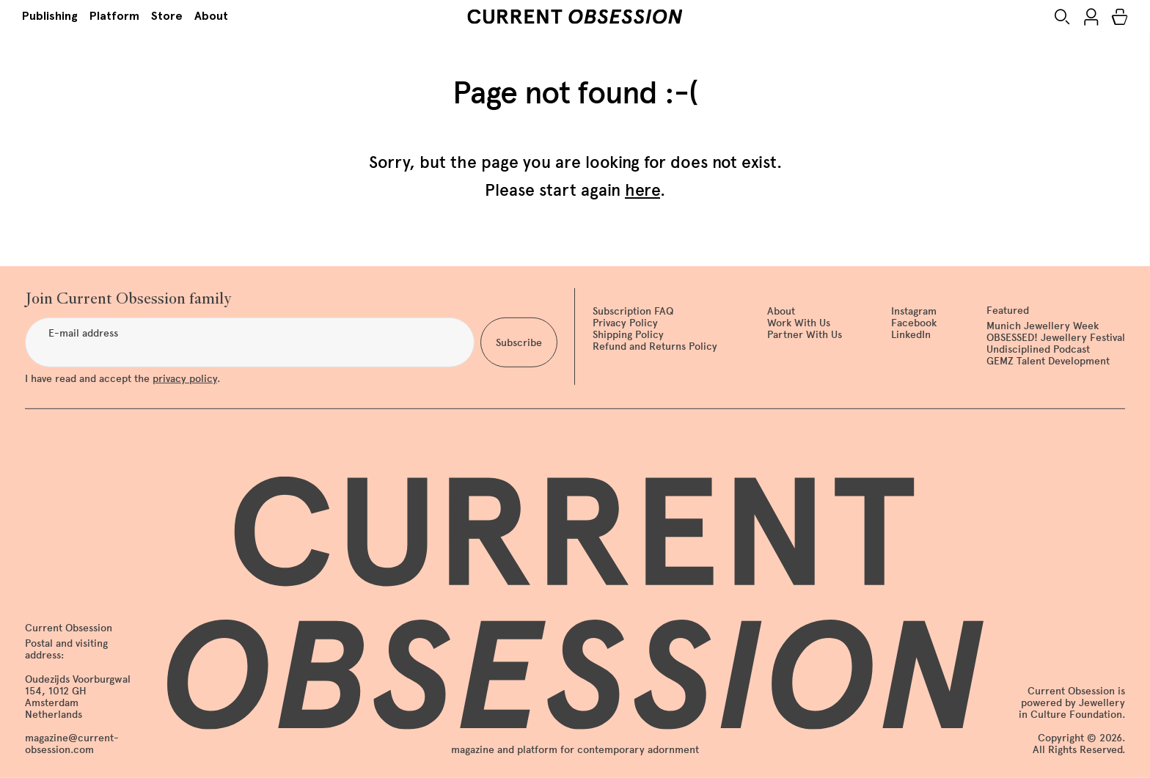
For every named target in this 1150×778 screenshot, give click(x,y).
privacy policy (185, 379)
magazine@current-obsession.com (72, 744)
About (211, 16)
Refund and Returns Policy (655, 346)
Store (167, 16)
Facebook (914, 323)
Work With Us (798, 323)
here (642, 190)
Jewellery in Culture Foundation (1072, 709)
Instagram (914, 311)
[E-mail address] (250, 342)
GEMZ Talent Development (1048, 361)
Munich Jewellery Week (1042, 326)
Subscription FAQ (633, 311)
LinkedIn (911, 335)
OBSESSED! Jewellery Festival (1055, 337)
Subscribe (519, 342)
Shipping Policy (628, 335)
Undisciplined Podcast (1038, 349)
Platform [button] (114, 16)
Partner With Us (804, 335)
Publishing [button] (50, 16)
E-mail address (83, 334)
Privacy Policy (625, 323)
